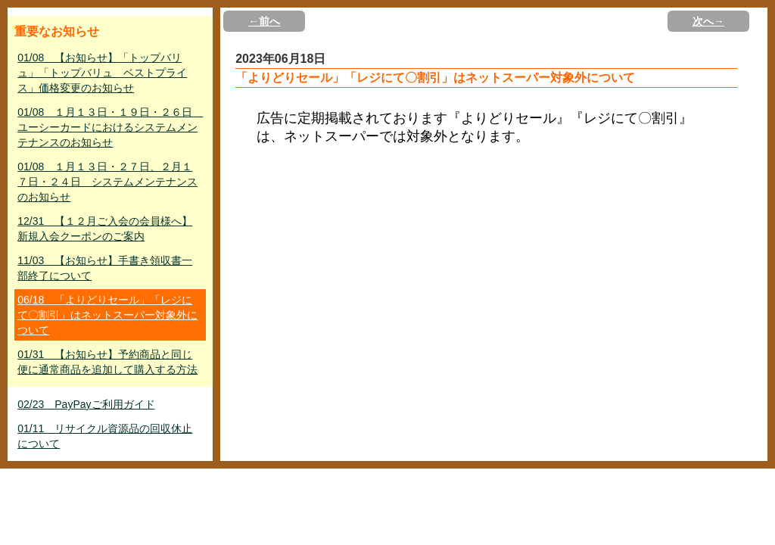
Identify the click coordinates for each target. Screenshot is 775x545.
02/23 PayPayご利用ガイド (85, 404)
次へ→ (708, 21)
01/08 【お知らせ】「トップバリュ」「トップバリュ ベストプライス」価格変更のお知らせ (102, 72)
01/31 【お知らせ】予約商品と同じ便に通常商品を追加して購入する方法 (107, 361)
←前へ (264, 21)
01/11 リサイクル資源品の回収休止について (104, 436)
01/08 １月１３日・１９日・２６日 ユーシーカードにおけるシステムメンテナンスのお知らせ (110, 127)
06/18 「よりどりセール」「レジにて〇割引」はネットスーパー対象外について (107, 315)
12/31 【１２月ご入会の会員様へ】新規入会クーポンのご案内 (104, 228)
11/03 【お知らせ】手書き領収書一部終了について (104, 268)
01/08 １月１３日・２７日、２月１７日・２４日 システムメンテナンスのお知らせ (107, 181)
